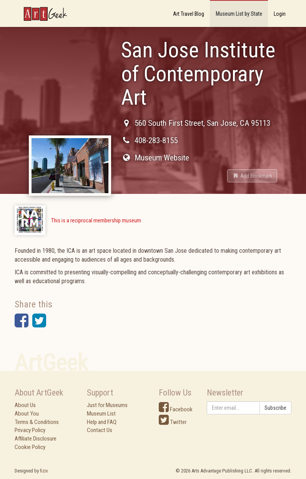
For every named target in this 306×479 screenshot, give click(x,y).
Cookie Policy (30, 447)
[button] (252, 175)
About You (27, 413)
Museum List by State (239, 14)
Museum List (101, 413)
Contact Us (99, 430)
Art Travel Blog (188, 14)
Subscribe (275, 408)
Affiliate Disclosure (36, 438)
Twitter (172, 422)
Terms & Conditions (37, 422)
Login (280, 14)
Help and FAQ (101, 422)
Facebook (176, 409)
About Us (25, 405)
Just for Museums (107, 405)
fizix (44, 471)
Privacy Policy (30, 430)
